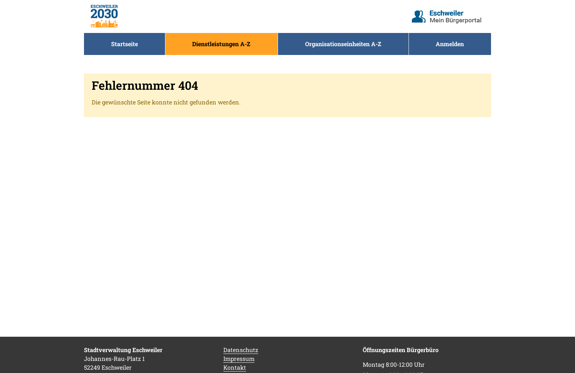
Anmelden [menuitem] (450, 44)
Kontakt (234, 367)
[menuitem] (124, 44)
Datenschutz (240, 350)
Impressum (238, 358)
